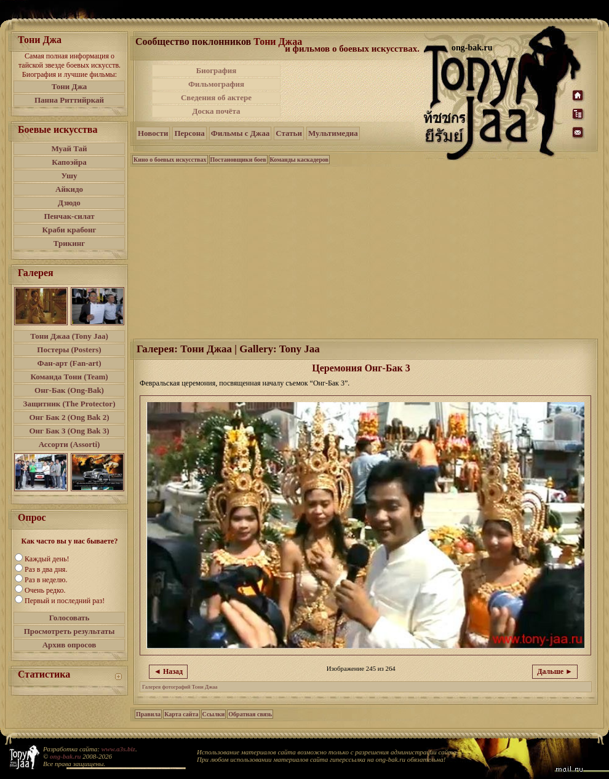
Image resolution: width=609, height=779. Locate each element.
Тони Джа (69, 86)
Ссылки (213, 714)
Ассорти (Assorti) (69, 444)
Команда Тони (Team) (69, 376)
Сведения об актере (216, 97)
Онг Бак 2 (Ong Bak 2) (69, 417)
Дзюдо (69, 202)
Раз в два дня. (46, 569)
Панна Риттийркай (69, 100)
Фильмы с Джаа (240, 133)
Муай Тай (69, 148)
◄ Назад (168, 671)
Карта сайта (181, 714)
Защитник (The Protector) (69, 403)
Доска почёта (216, 111)
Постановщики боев (238, 159)
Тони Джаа (277, 41)
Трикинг (69, 243)
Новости (153, 133)
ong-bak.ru (65, 756)
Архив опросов (69, 644)
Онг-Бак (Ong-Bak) (69, 390)
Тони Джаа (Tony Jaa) (69, 336)
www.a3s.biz (118, 749)
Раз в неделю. (46, 579)
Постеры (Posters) (69, 349)
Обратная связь (250, 714)
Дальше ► (555, 671)
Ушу (70, 175)
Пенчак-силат (69, 216)
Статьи (289, 133)
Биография (216, 70)
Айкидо (69, 189)
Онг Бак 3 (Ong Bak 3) (69, 430)
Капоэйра (69, 162)
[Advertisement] (365, 251)
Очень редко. (45, 590)
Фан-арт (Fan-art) (70, 363)
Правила (148, 714)
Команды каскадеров (299, 159)
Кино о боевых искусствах (170, 159)
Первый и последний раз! (65, 600)
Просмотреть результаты (69, 631)
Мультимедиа (333, 133)
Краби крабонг (69, 229)
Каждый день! (47, 559)
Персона (189, 133)
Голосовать (69, 617)
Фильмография (216, 84)
